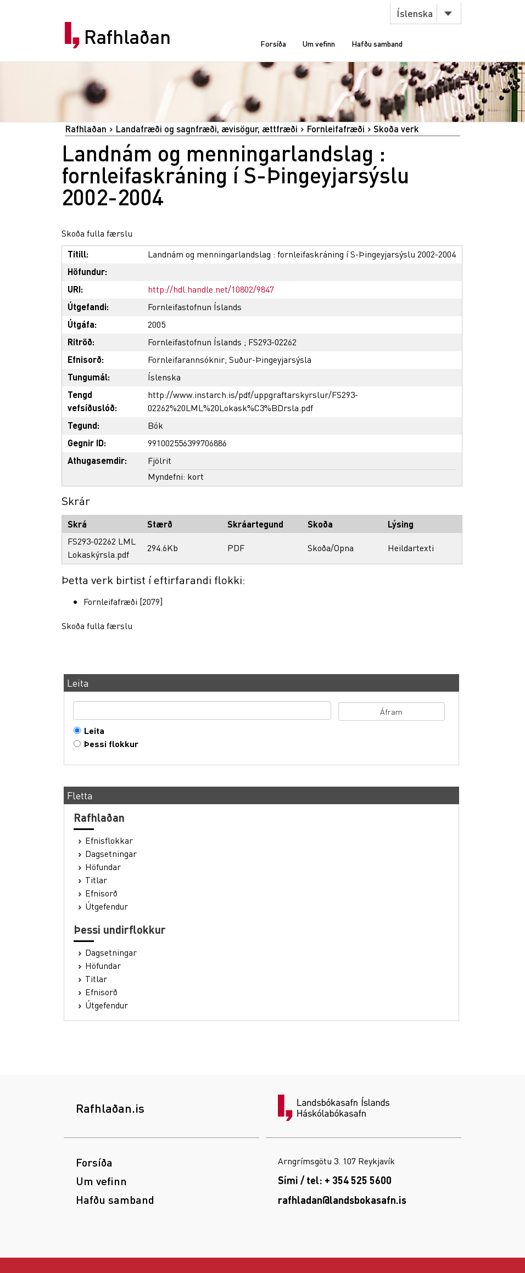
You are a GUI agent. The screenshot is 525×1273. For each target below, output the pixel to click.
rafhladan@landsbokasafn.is (342, 1199)
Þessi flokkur (108, 743)
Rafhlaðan (127, 36)
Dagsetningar (111, 853)
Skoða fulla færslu (97, 233)
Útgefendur (106, 906)
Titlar (96, 879)
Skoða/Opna (331, 547)
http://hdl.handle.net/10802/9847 (211, 289)
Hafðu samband (377, 43)
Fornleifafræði (335, 128)
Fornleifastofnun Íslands (195, 306)
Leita (91, 730)
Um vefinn (319, 43)
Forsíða (273, 43)
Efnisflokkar (109, 840)
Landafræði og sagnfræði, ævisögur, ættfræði (206, 128)
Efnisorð (101, 893)
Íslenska (414, 13)
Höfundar (103, 866)
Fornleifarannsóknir (186, 359)
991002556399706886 (187, 442)
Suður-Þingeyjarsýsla (270, 359)
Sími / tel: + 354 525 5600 (335, 1180)
